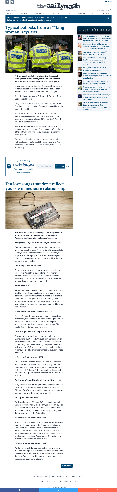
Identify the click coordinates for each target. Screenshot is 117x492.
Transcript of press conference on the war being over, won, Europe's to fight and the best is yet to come (97, 38)
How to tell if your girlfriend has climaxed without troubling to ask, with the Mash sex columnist (96, 46)
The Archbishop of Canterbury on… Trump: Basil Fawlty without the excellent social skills (96, 89)
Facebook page (26, 20)
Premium (81, 13)
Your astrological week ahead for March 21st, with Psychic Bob (95, 82)
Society (24, 13)
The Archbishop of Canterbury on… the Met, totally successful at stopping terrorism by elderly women (96, 61)
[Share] (97, 490)
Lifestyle (55, 13)
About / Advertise (40, 476)
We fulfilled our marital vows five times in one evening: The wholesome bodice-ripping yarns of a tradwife (96, 106)
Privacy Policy (78, 476)
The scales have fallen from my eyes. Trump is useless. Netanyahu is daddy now (97, 97)
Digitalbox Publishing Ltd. (61, 487)
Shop (106, 13)
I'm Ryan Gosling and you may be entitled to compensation (96, 69)
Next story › (67, 466)
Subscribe (60, 166)
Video (93, 13)
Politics (10, 13)
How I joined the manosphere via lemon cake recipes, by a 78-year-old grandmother (97, 75)
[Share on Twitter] (58, 490)
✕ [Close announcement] (108, 18)
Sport (68, 13)
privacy (69, 166)
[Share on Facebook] (19, 490)
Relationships (39, 13)
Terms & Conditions (59, 476)
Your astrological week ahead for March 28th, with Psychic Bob (95, 53)
